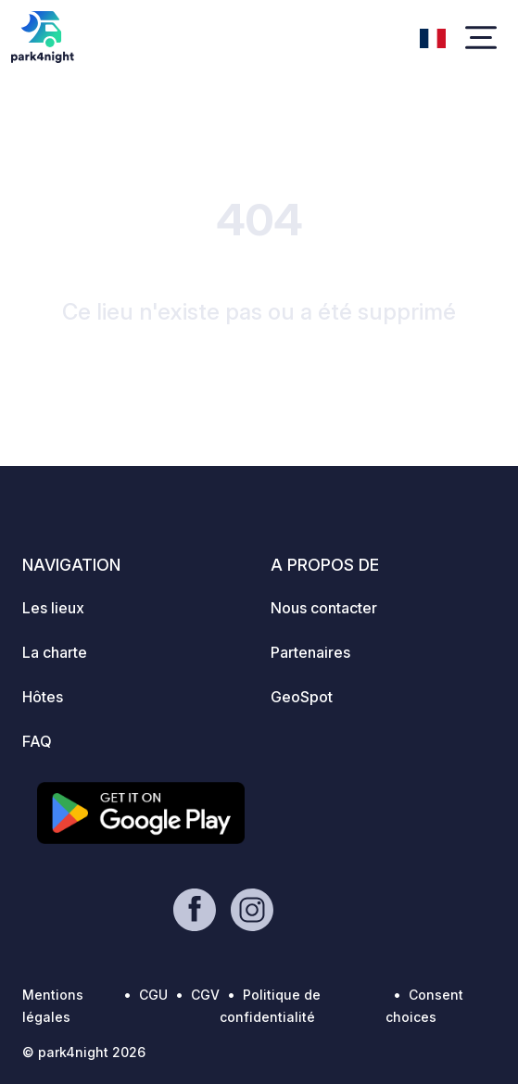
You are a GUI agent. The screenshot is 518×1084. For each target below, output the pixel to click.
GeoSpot (302, 696)
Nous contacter (324, 608)
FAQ (37, 741)
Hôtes (42, 696)
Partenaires (310, 652)
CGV (205, 994)
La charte (54, 652)
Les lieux (53, 608)
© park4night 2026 (83, 1052)
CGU (153, 994)
